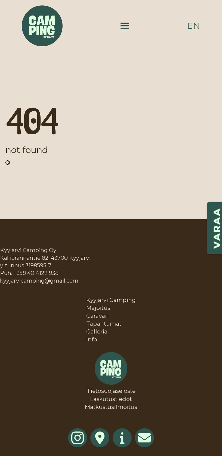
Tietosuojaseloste (111, 390)
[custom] (99, 437)
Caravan (97, 315)
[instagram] (77, 437)
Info (91, 339)
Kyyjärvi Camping (111, 299)
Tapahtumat (103, 323)
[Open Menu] (125, 26)
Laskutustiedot (111, 399)
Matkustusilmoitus (111, 406)
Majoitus (98, 307)
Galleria (96, 331)
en (193, 25)
